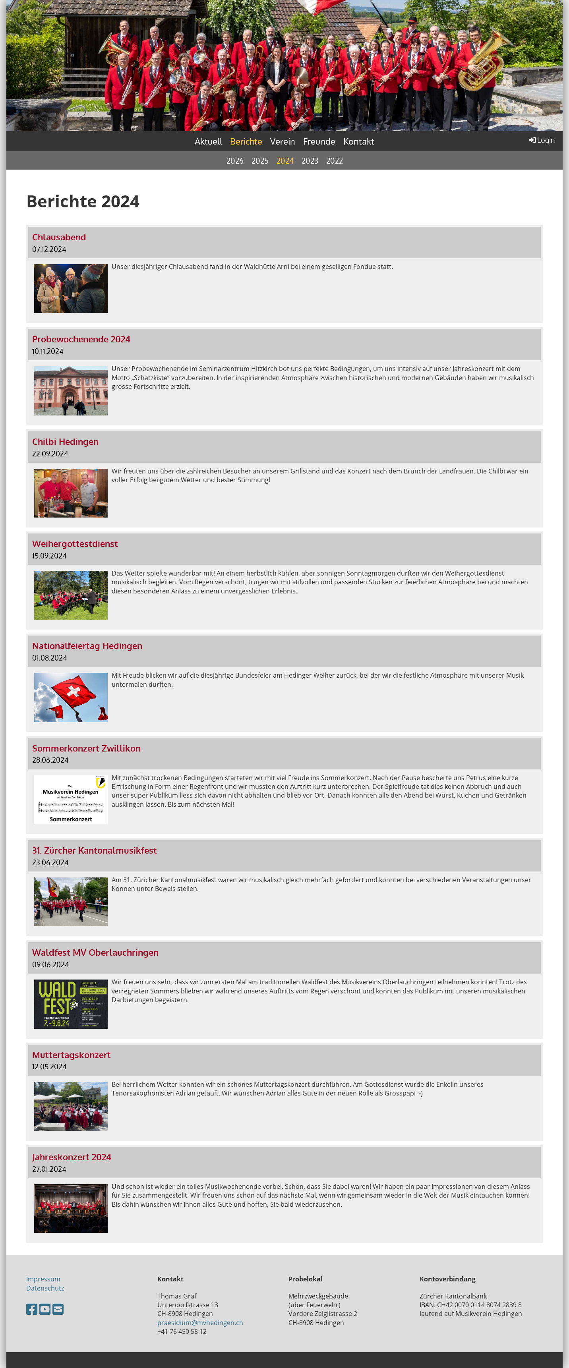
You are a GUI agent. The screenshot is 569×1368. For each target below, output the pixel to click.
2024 (285, 160)
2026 (235, 160)
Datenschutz (45, 1288)
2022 (334, 160)
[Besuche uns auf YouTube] (44, 1309)
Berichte (246, 141)
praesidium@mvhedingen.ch (200, 1322)
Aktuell (208, 141)
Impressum (43, 1279)
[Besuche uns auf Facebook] (31, 1309)
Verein (282, 141)
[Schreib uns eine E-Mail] (58, 1309)
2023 (310, 160)
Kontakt (358, 141)
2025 (260, 160)
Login (541, 140)
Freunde (319, 141)
